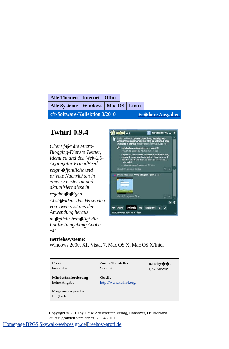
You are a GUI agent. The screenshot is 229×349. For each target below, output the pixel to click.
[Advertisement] (116, 44)
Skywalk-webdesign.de (63, 324)
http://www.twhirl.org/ (118, 282)
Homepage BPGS (20, 324)
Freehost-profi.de (104, 324)
